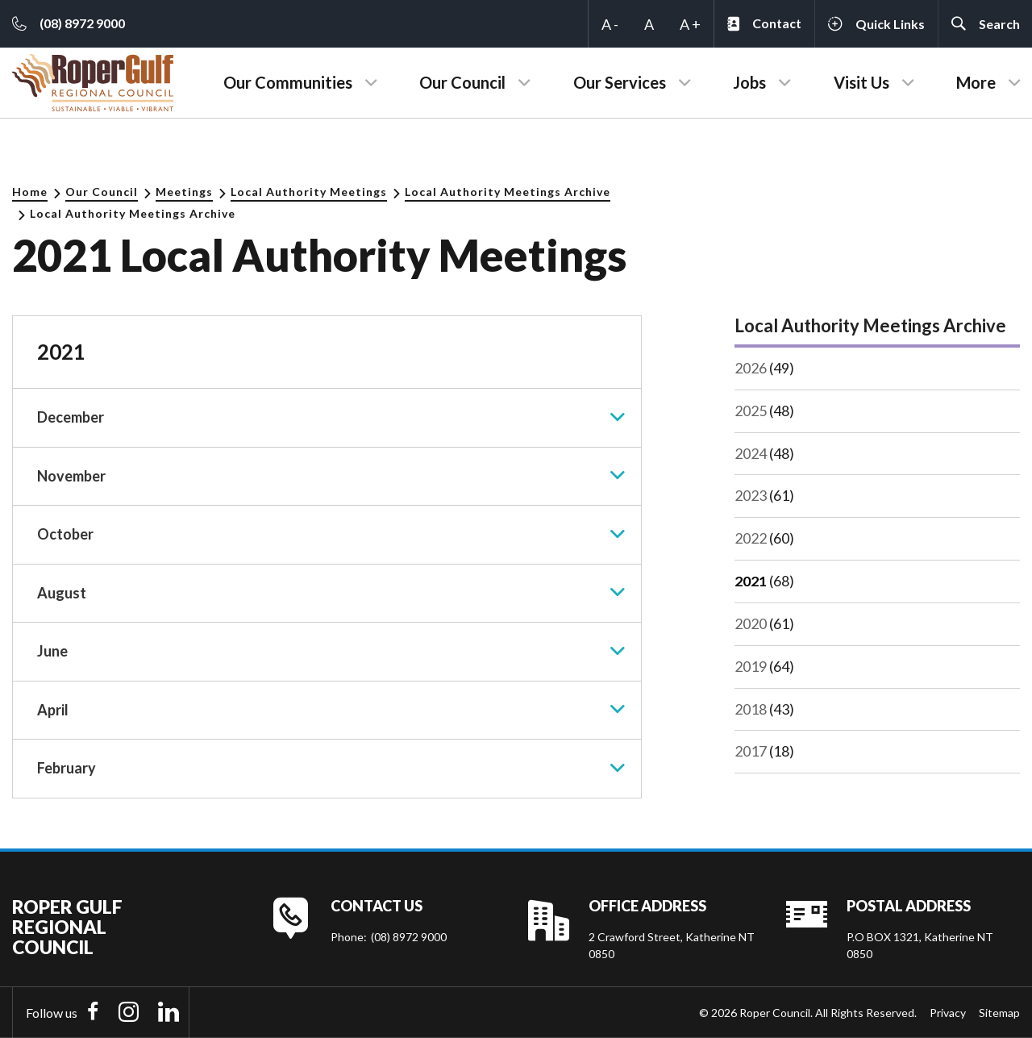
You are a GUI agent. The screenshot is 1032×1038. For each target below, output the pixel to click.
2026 (750, 368)
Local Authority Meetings (309, 191)
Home (30, 191)
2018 (750, 706)
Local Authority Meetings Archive (507, 191)
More (976, 82)
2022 (750, 536)
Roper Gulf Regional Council (67, 926)
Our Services (619, 82)
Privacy (948, 1012)
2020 (750, 621)
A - (609, 24)
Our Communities (287, 82)
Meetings (184, 191)
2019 (750, 664)
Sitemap (999, 1012)
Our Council (462, 82)
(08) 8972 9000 (409, 937)
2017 (750, 748)
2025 (750, 410)
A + (690, 24)
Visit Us (861, 82)
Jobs (749, 82)
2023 (750, 494)
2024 (750, 452)
